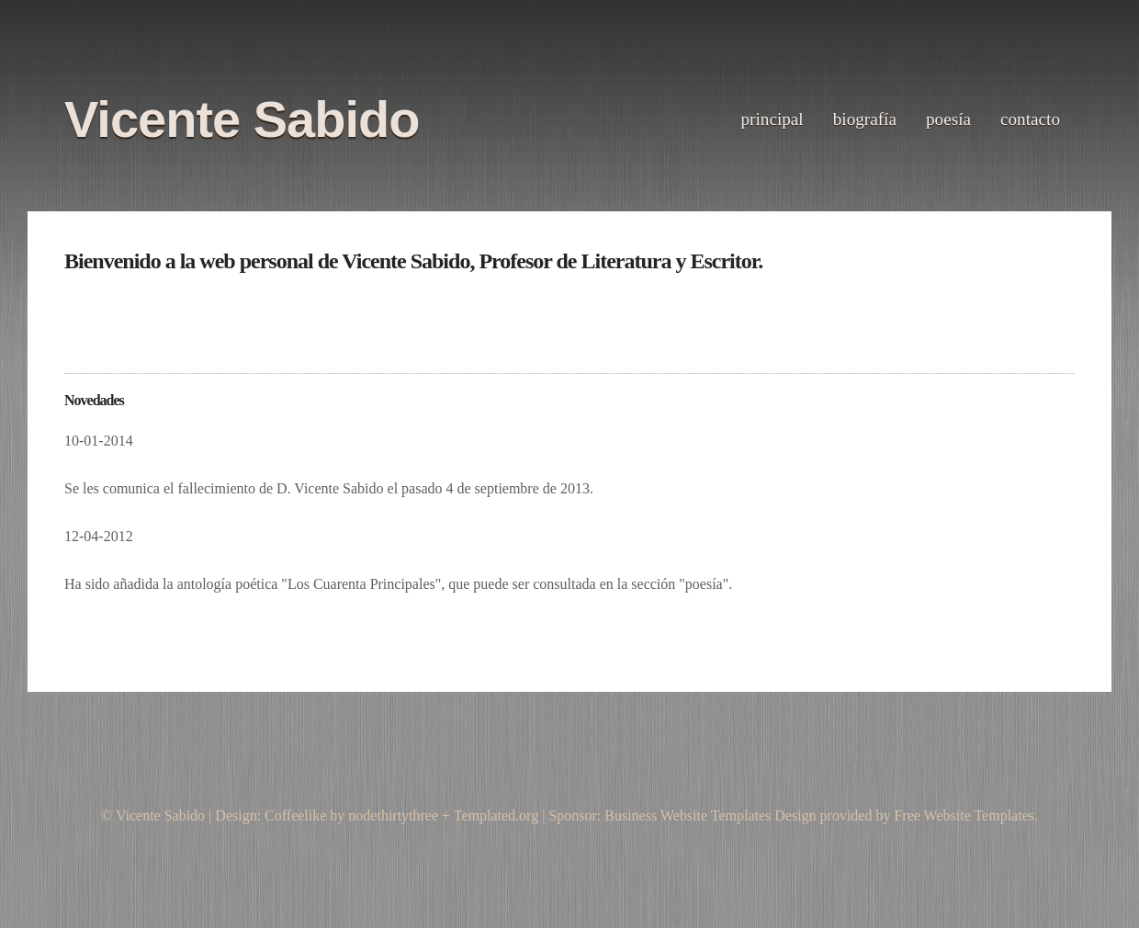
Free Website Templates (964, 815)
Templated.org (496, 815)
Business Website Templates (687, 815)
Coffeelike (295, 815)
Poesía (948, 119)
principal (772, 119)
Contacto (1030, 119)
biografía (865, 119)
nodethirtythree (393, 815)
